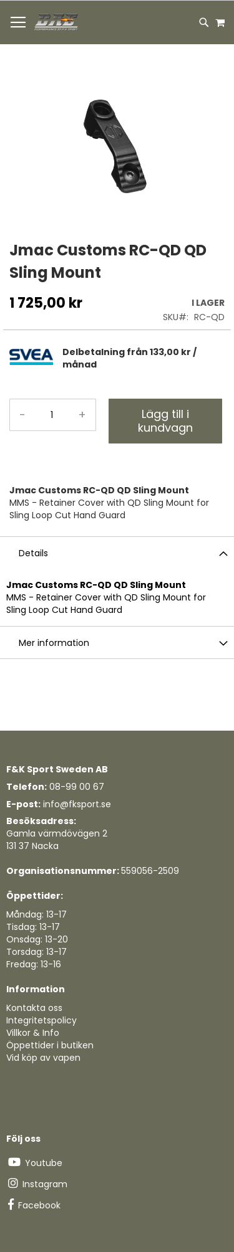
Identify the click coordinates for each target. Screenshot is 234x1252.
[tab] (143, 358)
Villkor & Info (32, 1033)
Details (33, 553)
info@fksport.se (77, 804)
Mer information (54, 643)
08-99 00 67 (76, 786)
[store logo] (56, 22)
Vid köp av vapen (43, 1057)
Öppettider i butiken (50, 1045)
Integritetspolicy (41, 1020)
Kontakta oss (34, 1008)
